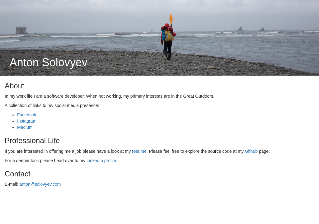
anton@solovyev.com (40, 184)
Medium (25, 127)
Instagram (26, 121)
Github (251, 151)
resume (139, 151)
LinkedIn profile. (102, 160)
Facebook (26, 114)
